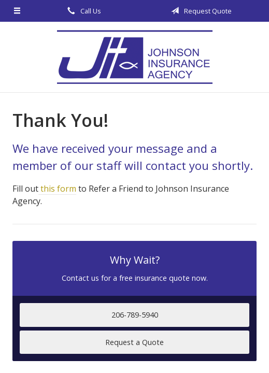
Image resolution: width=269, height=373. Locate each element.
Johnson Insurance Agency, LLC (135, 57)
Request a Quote (134, 342)
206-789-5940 (134, 315)
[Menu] (17, 11)
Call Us (82, 11)
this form (57, 188)
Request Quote (199, 11)
